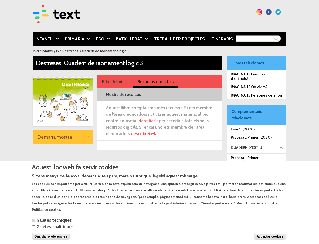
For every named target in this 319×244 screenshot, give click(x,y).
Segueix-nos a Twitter (278, 12)
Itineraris (222, 39)
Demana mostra (55, 137)
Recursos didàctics (155, 81)
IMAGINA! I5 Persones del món (256, 95)
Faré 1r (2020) (243, 129)
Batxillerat (130, 39)
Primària (76, 39)
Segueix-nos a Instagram (259, 12)
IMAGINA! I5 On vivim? (249, 87)
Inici (36, 51)
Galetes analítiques (55, 232)
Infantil (46, 39)
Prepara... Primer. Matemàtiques (245, 160)
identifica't (147, 120)
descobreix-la (144, 133)
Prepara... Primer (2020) (251, 137)
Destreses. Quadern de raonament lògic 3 (95, 51)
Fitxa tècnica (114, 81)
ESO (101, 39)
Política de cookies (46, 215)
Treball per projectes (179, 39)
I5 (57, 51)
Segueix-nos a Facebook (269, 12)
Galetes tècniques (54, 225)
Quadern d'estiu (246, 147)
